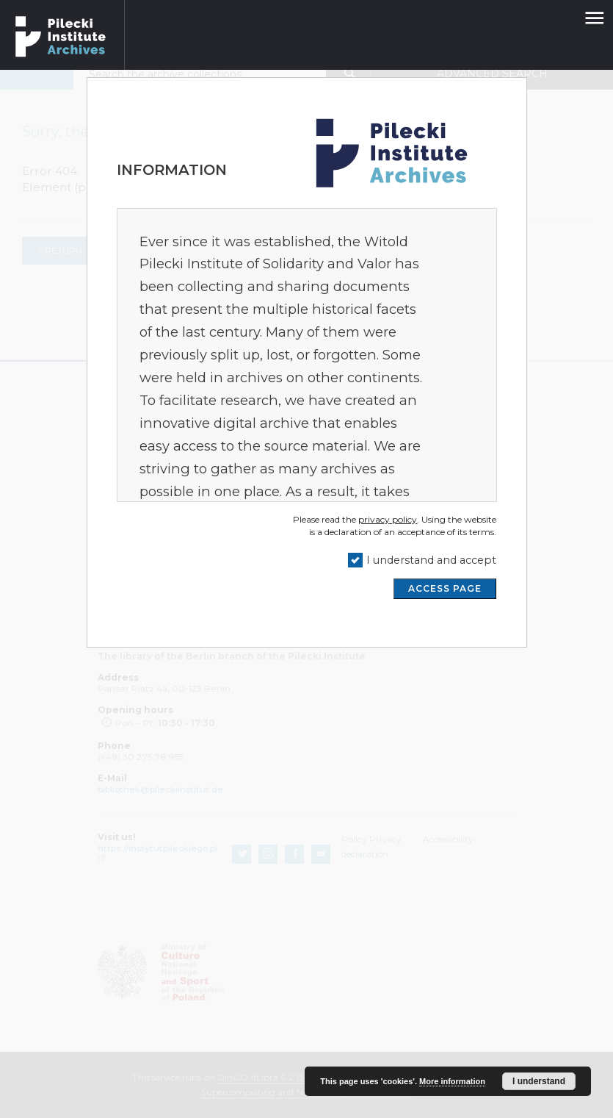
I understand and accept (431, 560)
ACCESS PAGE (445, 588)
